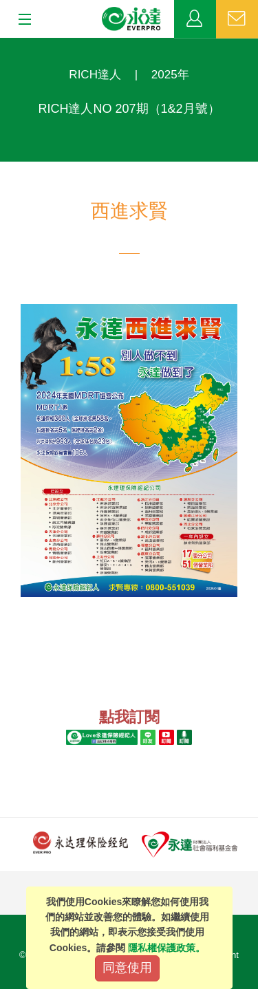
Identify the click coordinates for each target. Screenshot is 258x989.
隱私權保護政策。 (166, 947)
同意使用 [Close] (127, 968)
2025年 (170, 74)
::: (4, 45)
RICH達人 (95, 74)
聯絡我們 (237, 19)
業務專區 (195, 19)
